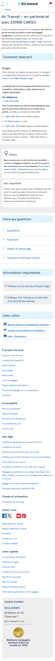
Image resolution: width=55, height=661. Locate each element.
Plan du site (7, 428)
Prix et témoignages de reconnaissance (20, 390)
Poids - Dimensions (17, 336)
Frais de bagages (10, 380)
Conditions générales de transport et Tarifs (22, 442)
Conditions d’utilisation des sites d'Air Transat (23, 466)
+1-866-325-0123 (10, 101)
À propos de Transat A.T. (13, 360)
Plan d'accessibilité (11, 408)
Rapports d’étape (10, 413)
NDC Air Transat (9, 581)
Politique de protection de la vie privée (20, 452)
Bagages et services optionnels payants (20, 483)
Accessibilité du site (11, 423)
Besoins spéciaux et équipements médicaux (29, 324)
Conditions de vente (11, 447)
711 (5, 121)
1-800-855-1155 (12, 126)
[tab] (27, 286)
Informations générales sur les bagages (20, 591)
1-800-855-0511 (12, 116)
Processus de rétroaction (14, 418)
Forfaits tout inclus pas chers (15, 571)
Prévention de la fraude (13, 501)
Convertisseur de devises (14, 556)
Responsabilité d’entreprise (15, 385)
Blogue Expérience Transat (14, 528)
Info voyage (7, 370)
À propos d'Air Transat (12, 355)
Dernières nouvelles (11, 576)
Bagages (8, 9)
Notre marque (8, 365)
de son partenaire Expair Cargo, (28, 41)
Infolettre (6, 533)
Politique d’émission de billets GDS (18, 488)
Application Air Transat (12, 523)
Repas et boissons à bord (13, 586)
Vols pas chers (8, 566)
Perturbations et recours (13, 462)
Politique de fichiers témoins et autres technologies (26, 457)
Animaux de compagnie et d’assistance (26, 330)
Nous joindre (12, 607)
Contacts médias (10, 543)
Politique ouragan (10, 561)
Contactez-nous (9, 538)
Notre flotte (7, 375)
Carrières (6, 395)
